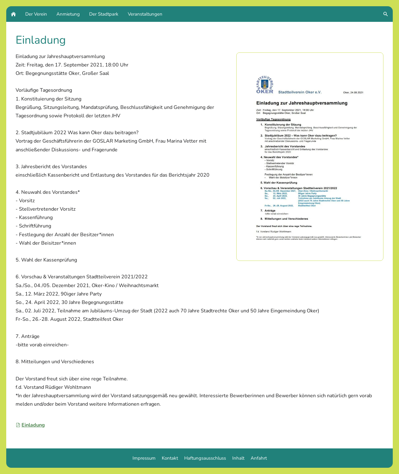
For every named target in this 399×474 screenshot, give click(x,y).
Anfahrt (259, 458)
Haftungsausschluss (205, 458)
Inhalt (238, 458)
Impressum (144, 458)
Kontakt (170, 458)
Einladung (30, 425)
